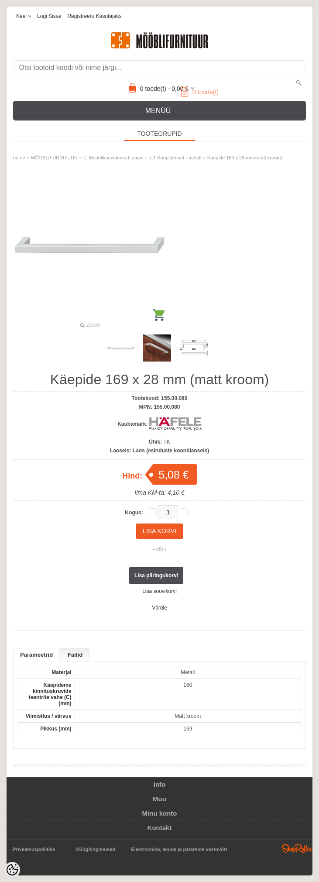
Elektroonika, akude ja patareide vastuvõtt (179, 849)
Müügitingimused (95, 849)
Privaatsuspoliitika (34, 849)
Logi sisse (49, 16)
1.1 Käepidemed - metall (175, 157)
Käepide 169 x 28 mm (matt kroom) (244, 157)
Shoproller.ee (297, 848)
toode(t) (200, 92)
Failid (75, 654)
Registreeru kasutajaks (94, 16)
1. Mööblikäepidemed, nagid (113, 157)
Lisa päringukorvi (156, 575)
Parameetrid (36, 654)
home (19, 157)
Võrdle (159, 608)
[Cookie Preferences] (12, 870)
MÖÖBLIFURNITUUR (54, 157)
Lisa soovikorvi (159, 591)
